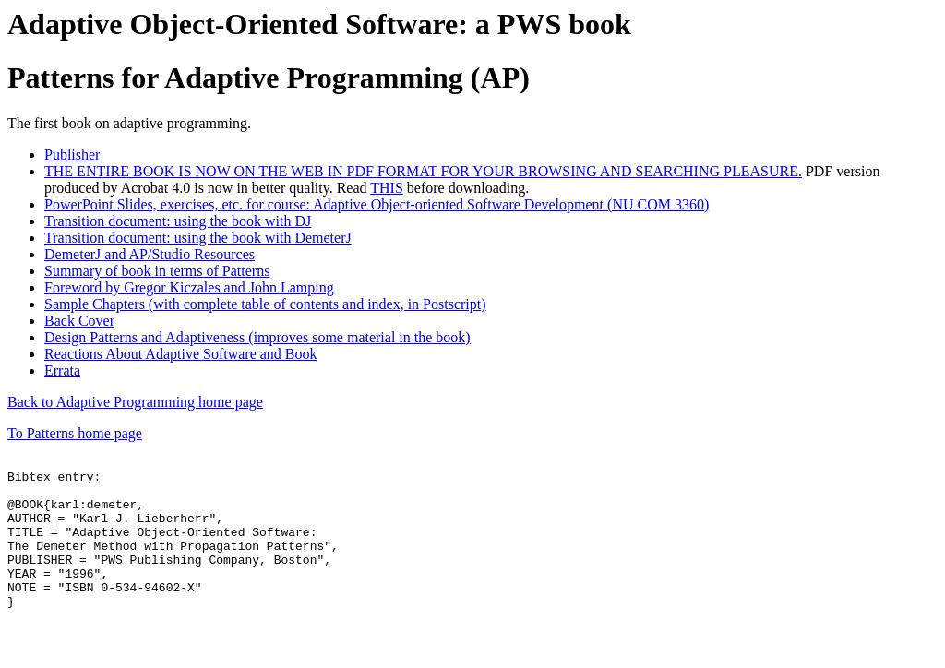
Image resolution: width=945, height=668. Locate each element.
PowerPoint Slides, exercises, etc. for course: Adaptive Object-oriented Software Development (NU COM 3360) (376, 204)
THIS (386, 188)
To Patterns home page (74, 433)
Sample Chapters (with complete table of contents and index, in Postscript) (265, 304)
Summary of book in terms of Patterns (156, 271)
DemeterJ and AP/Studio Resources (149, 254)
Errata (62, 370)
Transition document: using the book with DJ (177, 221)
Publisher (72, 154)
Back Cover (79, 320)
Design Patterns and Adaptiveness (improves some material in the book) (257, 337)
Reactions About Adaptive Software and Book (180, 354)
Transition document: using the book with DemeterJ (198, 237)
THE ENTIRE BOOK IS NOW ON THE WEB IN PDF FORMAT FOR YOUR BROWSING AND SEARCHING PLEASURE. (423, 171)
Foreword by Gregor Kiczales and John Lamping (189, 287)
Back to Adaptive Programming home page (135, 402)
